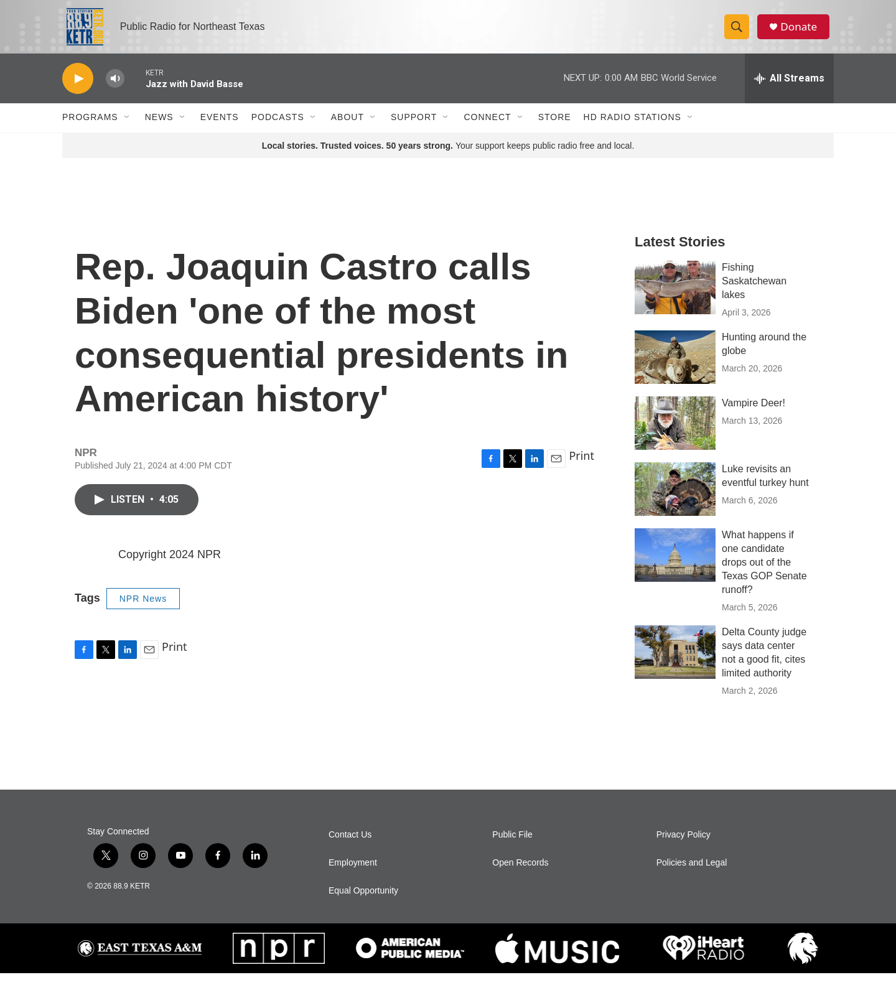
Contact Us (350, 846)
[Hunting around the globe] (675, 369)
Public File (512, 846)
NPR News (143, 610)
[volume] (115, 91)
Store (554, 129)
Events (219, 129)
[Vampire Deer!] (675, 435)
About (347, 129)
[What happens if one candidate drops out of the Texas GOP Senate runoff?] (675, 567)
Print (581, 467)
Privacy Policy (683, 846)
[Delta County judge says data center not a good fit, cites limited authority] (675, 664)
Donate (802, 32)
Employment (353, 874)
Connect (487, 129)
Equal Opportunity (363, 902)
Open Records (520, 874)
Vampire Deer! (753, 414)
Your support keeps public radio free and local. (448, 157)
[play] (78, 90)
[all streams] (789, 90)
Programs (90, 129)
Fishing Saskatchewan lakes (754, 293)
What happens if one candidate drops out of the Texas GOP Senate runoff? (764, 574)
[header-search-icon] (739, 33)
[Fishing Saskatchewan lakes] (675, 299)
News (159, 129)
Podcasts (277, 129)
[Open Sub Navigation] (128, 129)
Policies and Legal (691, 874)
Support (414, 129)
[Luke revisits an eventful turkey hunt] (675, 501)
